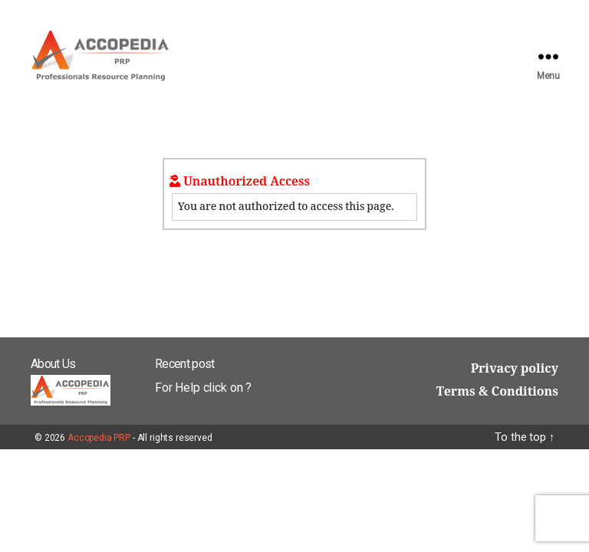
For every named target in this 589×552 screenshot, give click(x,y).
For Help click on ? (203, 387)
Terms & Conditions (497, 391)
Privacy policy (514, 368)
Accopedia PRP (98, 437)
